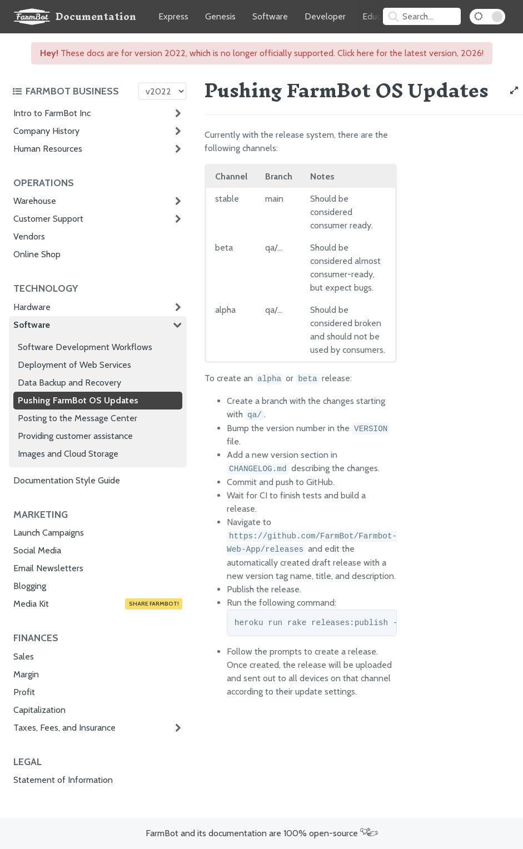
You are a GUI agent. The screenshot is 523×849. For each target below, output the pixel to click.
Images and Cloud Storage (68, 453)
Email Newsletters (48, 568)
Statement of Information (63, 780)
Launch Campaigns (48, 532)
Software (270, 16)
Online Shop (37, 254)
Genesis (220, 16)
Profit (24, 692)
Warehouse (34, 201)
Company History (46, 131)
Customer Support (48, 218)
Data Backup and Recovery (69, 382)
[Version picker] (162, 91)
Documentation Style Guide (66, 480)
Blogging (29, 586)
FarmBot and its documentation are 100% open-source (262, 833)
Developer (325, 16)
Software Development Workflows (85, 347)
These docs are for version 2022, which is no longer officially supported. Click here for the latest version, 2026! (262, 53)
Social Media (37, 550)
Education (381, 16)
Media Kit (97, 604)
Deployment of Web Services (74, 364)
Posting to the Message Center (77, 418)
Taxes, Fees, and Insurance (64, 727)
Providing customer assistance (75, 436)
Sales (23, 656)
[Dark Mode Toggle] (487, 16)
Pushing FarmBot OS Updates (78, 400)
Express (173, 16)
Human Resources (47, 148)
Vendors (29, 236)
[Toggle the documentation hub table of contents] (72, 91)
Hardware (32, 307)
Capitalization (39, 710)
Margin (26, 674)
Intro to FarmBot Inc (52, 113)
